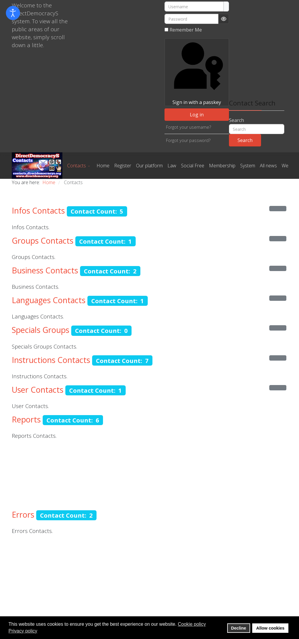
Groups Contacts (42, 240)
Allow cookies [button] (270, 628)
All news (268, 165)
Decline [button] (238, 628)
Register (122, 165)
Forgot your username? (188, 127)
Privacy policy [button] (23, 630)
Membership (222, 165)
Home (103, 165)
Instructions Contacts (51, 359)
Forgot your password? (188, 140)
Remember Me (186, 30)
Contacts (76, 165)
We (285, 165)
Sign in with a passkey (197, 72)
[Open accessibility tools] (13, 13)
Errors (23, 514)
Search (236, 120)
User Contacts (37, 389)
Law (171, 165)
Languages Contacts (48, 300)
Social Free (192, 165)
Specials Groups (40, 329)
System (247, 165)
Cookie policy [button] (192, 624)
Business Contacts (45, 270)
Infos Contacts (38, 210)
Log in (197, 114)
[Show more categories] (277, 208)
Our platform (149, 165)
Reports (26, 419)
